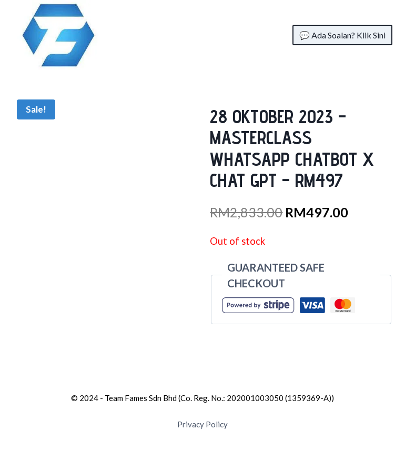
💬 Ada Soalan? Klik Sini (342, 35)
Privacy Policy (202, 424)
